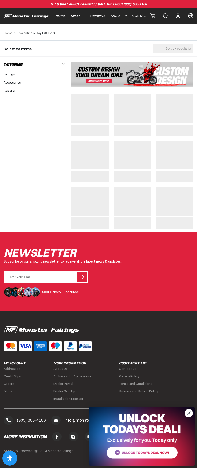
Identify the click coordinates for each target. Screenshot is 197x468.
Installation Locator (68, 399)
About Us (60, 369)
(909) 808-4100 (135, 4)
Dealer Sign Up (64, 391)
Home (61, 16)
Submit (82, 277)
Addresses (12, 369)
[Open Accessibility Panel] (9, 458)
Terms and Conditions (135, 384)
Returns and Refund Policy (138, 391)
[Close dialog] (189, 413)
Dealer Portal (63, 384)
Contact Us (128, 369)
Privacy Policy (129, 376)
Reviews (98, 16)
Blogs (8, 391)
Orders (9, 384)
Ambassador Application (72, 376)
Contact (140, 16)
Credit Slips (12, 376)
